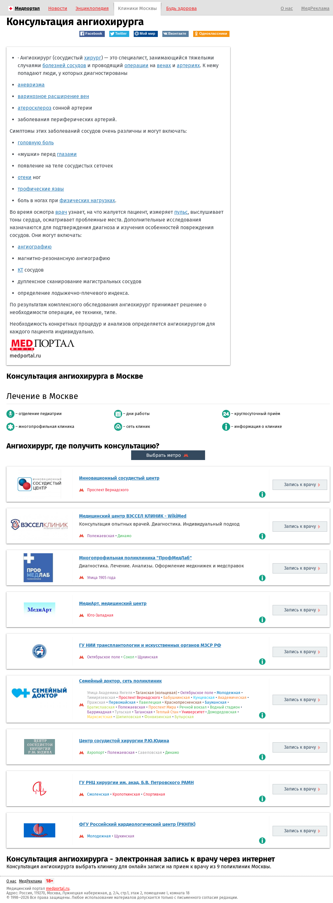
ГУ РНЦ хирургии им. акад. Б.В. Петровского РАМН (136, 782)
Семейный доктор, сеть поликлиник (120, 681)
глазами (67, 154)
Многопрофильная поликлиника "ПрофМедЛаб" (135, 558)
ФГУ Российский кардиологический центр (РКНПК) (137, 824)
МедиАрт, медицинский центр (113, 603)
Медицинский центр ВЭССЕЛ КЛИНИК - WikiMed (132, 516)
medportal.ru (57, 888)
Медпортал (27, 8)
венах (164, 65)
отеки (25, 177)
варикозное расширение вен (53, 96)
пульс (181, 212)
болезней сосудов (64, 65)
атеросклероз (34, 108)
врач (61, 212)
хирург (92, 58)
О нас (287, 8)
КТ (20, 270)
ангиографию (35, 247)
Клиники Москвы (137, 8)
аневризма (31, 85)
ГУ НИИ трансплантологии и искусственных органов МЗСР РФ (150, 645)
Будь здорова (181, 8)
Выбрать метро (168, 455)
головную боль (36, 143)
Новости (57, 8)
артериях (188, 65)
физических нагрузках (87, 200)
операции (136, 65)
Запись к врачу (300, 484)
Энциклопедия (92, 8)
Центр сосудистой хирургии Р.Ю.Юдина (124, 741)
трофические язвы (41, 189)
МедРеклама (315, 8)
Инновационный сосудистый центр (119, 478)
